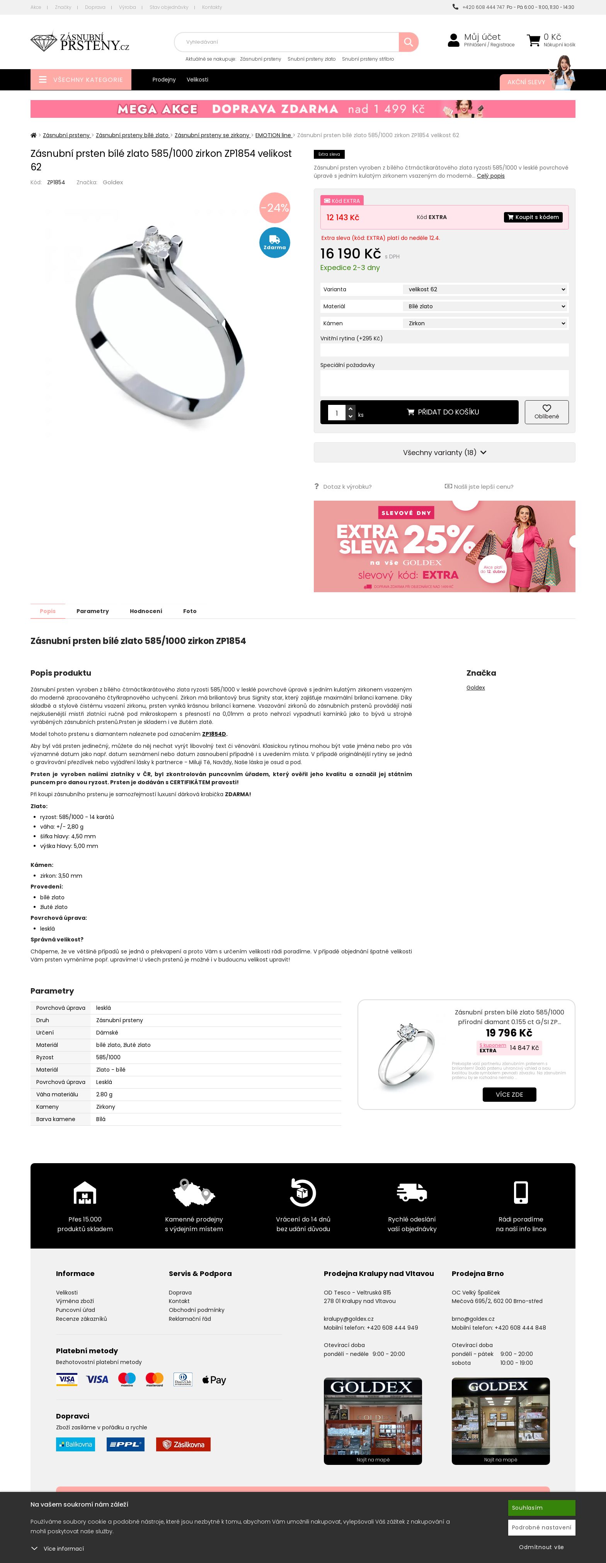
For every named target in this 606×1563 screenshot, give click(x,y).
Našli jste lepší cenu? (479, 486)
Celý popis (491, 176)
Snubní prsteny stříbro (368, 59)
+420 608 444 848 (520, 1327)
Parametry (94, 611)
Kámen (333, 323)
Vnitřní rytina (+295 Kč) (351, 338)
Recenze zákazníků (81, 1318)
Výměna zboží (75, 1301)
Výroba (127, 7)
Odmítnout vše (541, 1547)
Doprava (95, 7)
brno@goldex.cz (473, 1318)
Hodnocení (149, 611)
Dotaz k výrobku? (342, 486)
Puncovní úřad (75, 1309)
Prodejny (164, 79)
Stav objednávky (169, 7)
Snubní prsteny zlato (312, 59)
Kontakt (179, 1301)
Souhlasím (527, 1508)
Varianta (334, 289)
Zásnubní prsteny (260, 59)
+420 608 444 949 (392, 1327)
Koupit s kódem (533, 217)
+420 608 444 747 (478, 7)
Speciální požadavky (347, 365)
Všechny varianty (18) (445, 452)
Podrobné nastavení (542, 1527)
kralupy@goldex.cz (349, 1318)
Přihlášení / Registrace (489, 45)
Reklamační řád (190, 1318)
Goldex (113, 182)
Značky (63, 7)
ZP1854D (214, 733)
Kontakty (212, 7)
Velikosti (197, 79)
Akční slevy (533, 82)
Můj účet (482, 37)
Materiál (334, 306)
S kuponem (493, 1044)
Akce (36, 7)
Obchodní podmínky (197, 1309)
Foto (194, 611)
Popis (48, 611)
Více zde (509, 1094)
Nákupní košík (559, 45)
